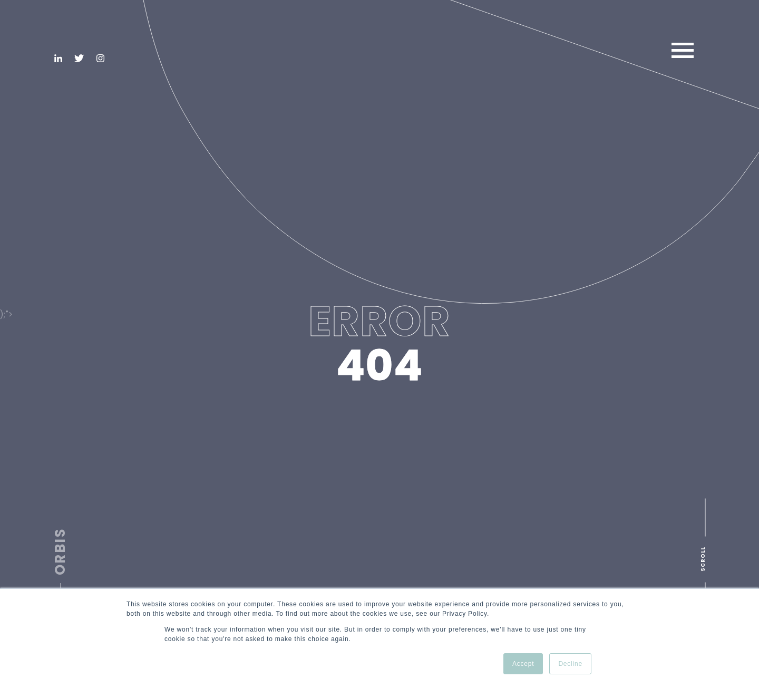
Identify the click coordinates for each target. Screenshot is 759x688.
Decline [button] (570, 663)
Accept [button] (523, 663)
